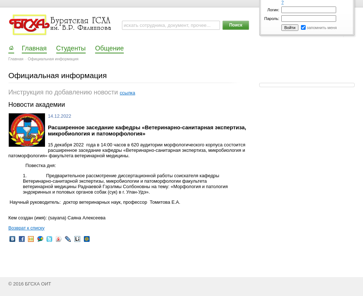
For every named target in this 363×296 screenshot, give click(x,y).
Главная (15, 59)
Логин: (274, 10)
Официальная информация (53, 59)
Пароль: (271, 18)
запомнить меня (322, 27)
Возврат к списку (26, 228)
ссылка (127, 93)
